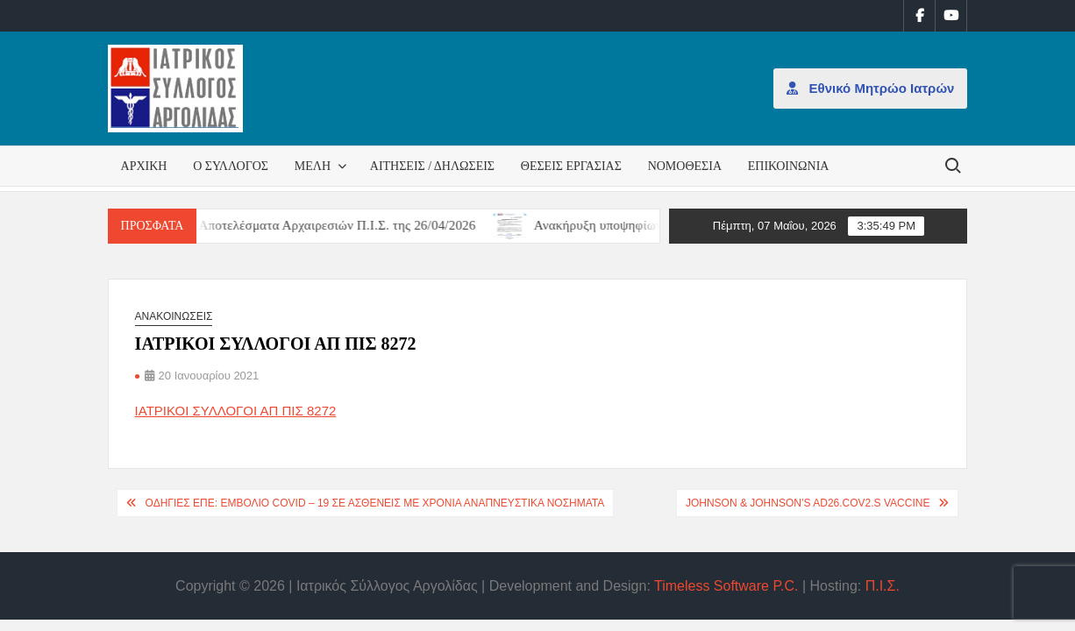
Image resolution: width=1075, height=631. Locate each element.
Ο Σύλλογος (230, 166)
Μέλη (313, 166)
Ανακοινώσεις (174, 316)
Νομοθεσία (685, 166)
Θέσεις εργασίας (571, 166)
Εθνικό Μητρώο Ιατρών (870, 88)
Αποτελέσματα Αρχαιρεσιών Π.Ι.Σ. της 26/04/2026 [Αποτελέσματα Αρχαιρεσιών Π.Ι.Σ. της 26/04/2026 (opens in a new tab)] (349, 225)
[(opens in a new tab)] (523, 224)
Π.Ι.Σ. (882, 585)
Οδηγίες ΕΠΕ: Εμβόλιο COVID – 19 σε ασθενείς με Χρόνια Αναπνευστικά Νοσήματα (375, 503)
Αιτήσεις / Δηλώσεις (432, 166)
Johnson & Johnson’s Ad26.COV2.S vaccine (808, 503)
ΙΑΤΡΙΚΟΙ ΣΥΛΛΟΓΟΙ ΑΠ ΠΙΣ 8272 (236, 410)
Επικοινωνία (788, 166)
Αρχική (144, 166)
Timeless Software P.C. (726, 585)
